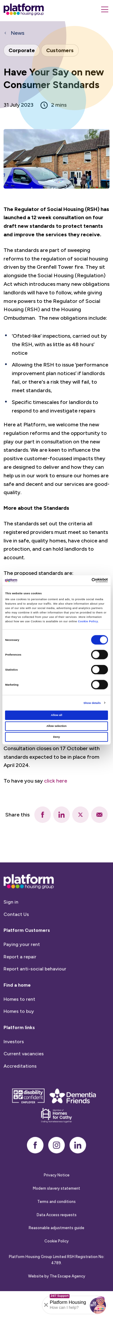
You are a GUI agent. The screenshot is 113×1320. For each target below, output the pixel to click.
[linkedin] (61, 814)
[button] (98, 1305)
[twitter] (80, 814)
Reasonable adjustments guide (56, 1251)
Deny (56, 736)
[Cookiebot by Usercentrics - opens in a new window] (82, 580)
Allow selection (56, 726)
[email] (99, 814)
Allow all (56, 715)
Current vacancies (24, 1077)
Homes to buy (19, 1034)
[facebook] (42, 814)
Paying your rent (22, 968)
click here (55, 781)
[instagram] (56, 1168)
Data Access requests (57, 1238)
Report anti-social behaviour (35, 992)
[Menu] (105, 9)
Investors (14, 1065)
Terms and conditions (56, 1225)
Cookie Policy (88, 621)
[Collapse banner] (46, 1305)
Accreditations (20, 1089)
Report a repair (20, 980)
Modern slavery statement (56, 1212)
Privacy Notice (57, 1198)
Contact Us (16, 937)
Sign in (11, 925)
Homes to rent (19, 1022)
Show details (92, 702)
